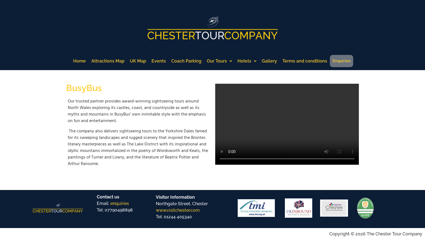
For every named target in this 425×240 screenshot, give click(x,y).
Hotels (246, 61)
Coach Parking (186, 61)
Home (79, 61)
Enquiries (341, 60)
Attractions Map (107, 61)
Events (159, 61)
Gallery (269, 61)
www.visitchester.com (178, 210)
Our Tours (219, 61)
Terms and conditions (304, 61)
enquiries (119, 203)
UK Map (138, 61)
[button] (219, 61)
